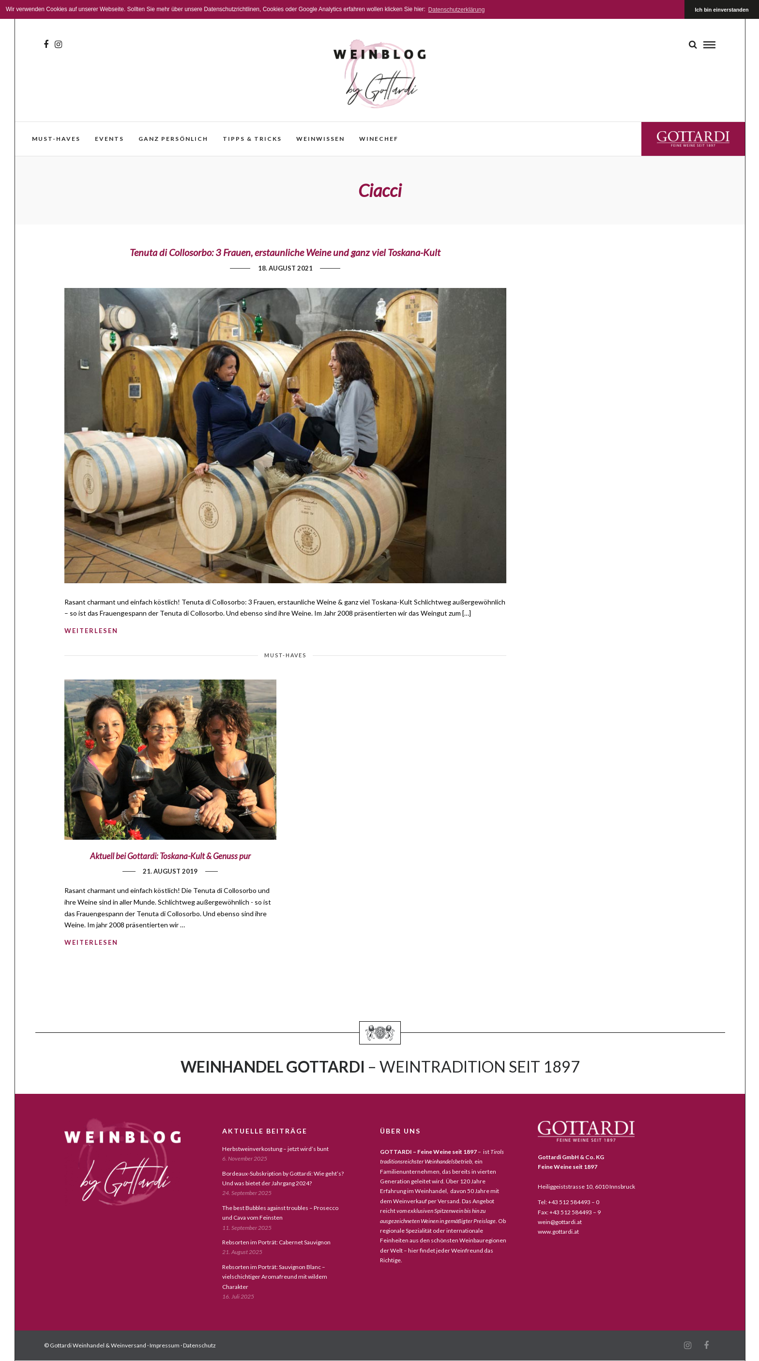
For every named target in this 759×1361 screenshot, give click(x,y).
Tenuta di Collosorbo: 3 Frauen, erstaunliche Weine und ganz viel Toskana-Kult (285, 252)
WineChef (378, 138)
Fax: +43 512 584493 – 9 (569, 1212)
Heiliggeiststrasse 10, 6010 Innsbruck (586, 1186)
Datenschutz (199, 1345)
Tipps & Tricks (252, 138)
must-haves (56, 138)
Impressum (165, 1345)
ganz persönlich (173, 138)
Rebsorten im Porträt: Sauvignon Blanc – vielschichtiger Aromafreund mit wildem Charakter (274, 1276)
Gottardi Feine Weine (693, 138)
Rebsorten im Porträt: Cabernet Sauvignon (276, 1242)
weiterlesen (91, 631)
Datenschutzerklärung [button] (456, 9)
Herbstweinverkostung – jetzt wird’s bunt (275, 1148)
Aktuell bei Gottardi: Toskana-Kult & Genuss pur (170, 856)
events (109, 138)
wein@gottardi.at (560, 1221)
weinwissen (320, 138)
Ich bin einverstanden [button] (722, 10)
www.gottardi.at (558, 1231)
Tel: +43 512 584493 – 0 (568, 1202)
